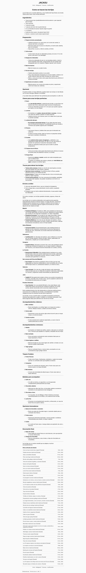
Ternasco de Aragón (27, 559)
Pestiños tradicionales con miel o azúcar (32, 557)
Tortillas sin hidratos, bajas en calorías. (32, 496)
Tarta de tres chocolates (28, 489)
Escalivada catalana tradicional (30, 554)
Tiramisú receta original (28, 534)
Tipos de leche (26, 491)
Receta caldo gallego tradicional (30, 459)
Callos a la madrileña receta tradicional (32, 509)
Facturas (44, 5)
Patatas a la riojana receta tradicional (31, 529)
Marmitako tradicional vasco (29, 523)
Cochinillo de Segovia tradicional (30, 507)
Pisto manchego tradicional (29, 457)
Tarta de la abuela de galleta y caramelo (32, 461)
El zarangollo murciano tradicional (31, 477)
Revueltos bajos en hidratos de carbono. (32, 564)
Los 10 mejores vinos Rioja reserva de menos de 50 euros (36, 561)
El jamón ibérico (26, 493)
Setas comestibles (27, 454)
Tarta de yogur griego (28, 516)
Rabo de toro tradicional (28, 547)
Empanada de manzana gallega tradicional (33, 498)
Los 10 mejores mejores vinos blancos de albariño (34, 543)
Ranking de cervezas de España (30, 550)
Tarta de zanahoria (27, 486)
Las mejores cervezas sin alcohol (30, 545)
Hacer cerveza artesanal (28, 466)
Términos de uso (33, 571)
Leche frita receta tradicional (29, 470)
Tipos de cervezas (27, 541)
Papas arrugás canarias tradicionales (31, 536)
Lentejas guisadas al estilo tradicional (31, 519)
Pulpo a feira (26, 475)
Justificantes (50, 5)
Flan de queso (26, 552)
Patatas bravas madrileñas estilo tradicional (33, 503)
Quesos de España (27, 463)
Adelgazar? (38, 5)
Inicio (34, 5)
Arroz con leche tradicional (29, 468)
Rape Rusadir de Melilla (28, 538)
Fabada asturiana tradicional (29, 452)
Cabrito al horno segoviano (29, 512)
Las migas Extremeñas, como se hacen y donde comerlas (36, 500)
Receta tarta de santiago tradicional (31, 505)
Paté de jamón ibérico (28, 473)
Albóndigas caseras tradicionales (30, 531)
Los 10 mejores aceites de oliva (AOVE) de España (34, 484)
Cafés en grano (26, 514)
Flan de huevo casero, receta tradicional (32, 521)
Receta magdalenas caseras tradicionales (32, 482)
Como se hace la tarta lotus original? (31, 450)
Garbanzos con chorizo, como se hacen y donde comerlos (36, 480)
